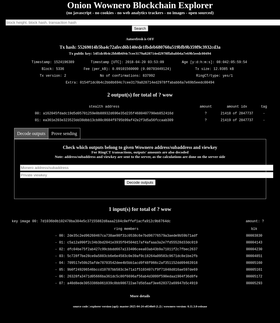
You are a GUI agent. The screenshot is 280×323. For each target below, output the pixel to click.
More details (140, 296)
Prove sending (64, 133)
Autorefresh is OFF (140, 39)
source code (80, 306)
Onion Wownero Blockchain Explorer (140, 5)
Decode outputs (31, 133)
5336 (60, 69)
